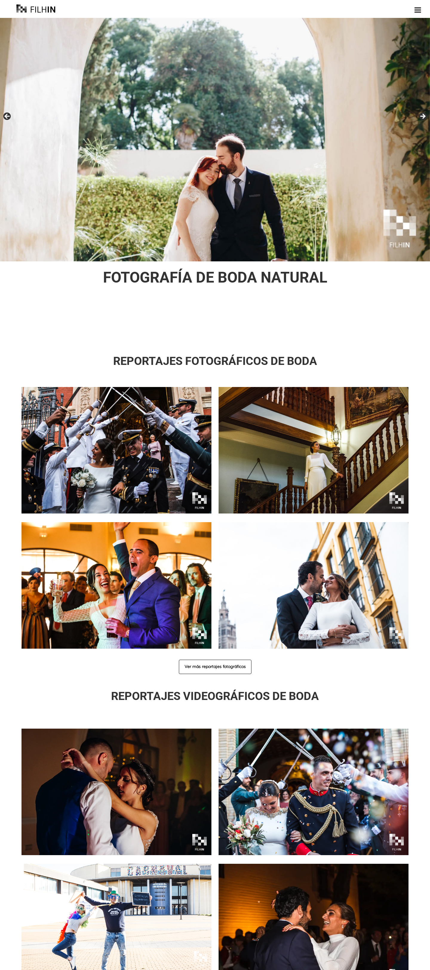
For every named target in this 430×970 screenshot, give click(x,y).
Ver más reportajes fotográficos (215, 666)
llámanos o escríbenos (283, 334)
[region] (215, 139)
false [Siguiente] (422, 116)
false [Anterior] (7, 116)
